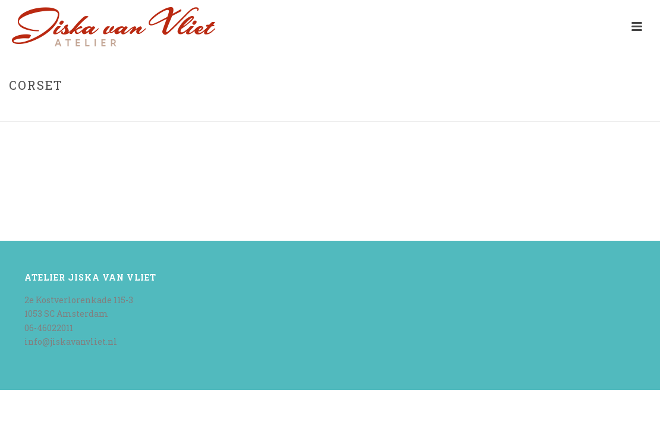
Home (593, 110)
